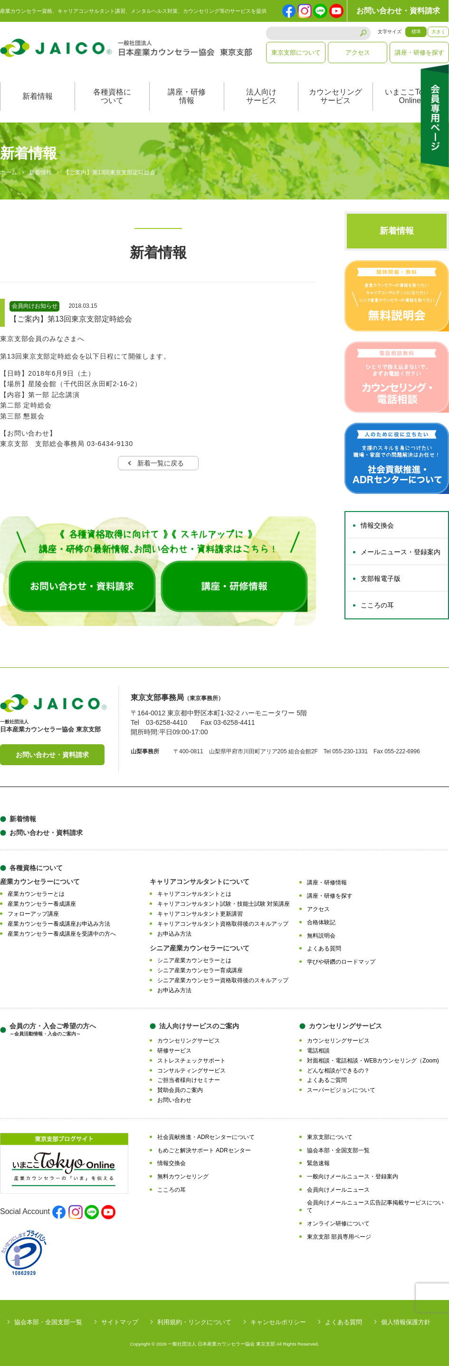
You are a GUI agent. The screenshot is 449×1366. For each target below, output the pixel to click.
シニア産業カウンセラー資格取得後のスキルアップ (222, 980)
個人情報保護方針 (405, 1322)
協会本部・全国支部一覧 (338, 1150)
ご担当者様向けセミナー (188, 1080)
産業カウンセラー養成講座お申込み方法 (59, 923)
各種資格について (112, 96)
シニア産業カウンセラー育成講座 (200, 971)
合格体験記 (321, 922)
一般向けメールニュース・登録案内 (352, 1177)
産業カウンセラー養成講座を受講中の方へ (62, 933)
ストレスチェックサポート (191, 1060)
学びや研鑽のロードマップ (341, 962)
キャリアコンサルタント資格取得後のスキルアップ (222, 923)
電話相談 (318, 1051)
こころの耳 (377, 605)
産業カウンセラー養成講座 (42, 904)
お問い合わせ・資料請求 (398, 11)
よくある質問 (324, 949)
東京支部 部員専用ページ (339, 1236)
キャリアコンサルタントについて (199, 882)
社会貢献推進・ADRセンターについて (206, 1137)
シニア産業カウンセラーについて (199, 948)
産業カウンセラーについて (40, 882)
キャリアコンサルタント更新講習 (200, 914)
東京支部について (296, 52)
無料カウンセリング (183, 1177)
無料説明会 (321, 935)
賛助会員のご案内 (180, 1090)
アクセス (357, 52)
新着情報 (37, 97)
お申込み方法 (174, 933)
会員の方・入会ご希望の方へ (53, 1030)
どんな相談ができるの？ (338, 1070)
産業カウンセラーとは (36, 894)
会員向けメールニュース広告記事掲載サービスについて (375, 1206)
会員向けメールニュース (338, 1189)
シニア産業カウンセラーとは (194, 961)
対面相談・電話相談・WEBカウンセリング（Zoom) (373, 1060)
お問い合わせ (174, 1100)
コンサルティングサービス (191, 1070)
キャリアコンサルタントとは (194, 894)
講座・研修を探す (419, 52)
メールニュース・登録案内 (400, 552)
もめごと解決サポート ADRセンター (204, 1150)
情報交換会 (377, 525)
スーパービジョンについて (341, 1090)
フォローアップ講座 (33, 914)
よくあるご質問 (327, 1080)
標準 (416, 31)
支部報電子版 (381, 579)
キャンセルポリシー (278, 1322)
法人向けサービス (261, 96)
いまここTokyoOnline (410, 96)
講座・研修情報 (187, 96)
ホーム (8, 173)
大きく (438, 31)
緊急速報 (318, 1163)
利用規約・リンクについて (194, 1322)
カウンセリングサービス (335, 96)
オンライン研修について (338, 1224)
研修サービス (174, 1051)
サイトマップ (119, 1322)
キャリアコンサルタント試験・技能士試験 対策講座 (223, 904)
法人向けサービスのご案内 (199, 1026)
